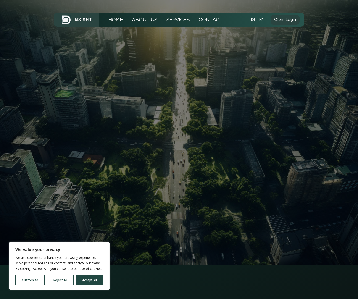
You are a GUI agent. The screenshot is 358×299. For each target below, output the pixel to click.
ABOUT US (144, 19)
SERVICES (178, 19)
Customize (30, 280)
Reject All (60, 280)
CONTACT (211, 19)
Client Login (285, 19)
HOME (115, 19)
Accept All (89, 280)
